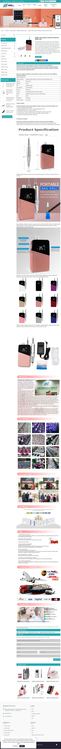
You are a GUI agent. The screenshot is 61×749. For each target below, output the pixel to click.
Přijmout (22, 746)
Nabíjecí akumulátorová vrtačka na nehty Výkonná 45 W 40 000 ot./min (39, 681)
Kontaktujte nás (54, 5)
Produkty (29, 5)
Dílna (33, 711)
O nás (23, 5)
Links (33, 726)
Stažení (39, 5)
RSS (32, 730)
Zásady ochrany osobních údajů (37, 735)
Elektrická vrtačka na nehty (33, 632)
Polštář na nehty (4, 72)
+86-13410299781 (20, 1)
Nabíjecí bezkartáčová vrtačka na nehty (47, 632)
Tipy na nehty (3, 53)
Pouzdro (33, 716)
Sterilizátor (3, 56)
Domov (19, 5)
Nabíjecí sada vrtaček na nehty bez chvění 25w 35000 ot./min (40, 30)
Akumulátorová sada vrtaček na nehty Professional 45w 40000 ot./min (24, 681)
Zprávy (34, 5)
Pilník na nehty (4, 61)
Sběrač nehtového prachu (6, 48)
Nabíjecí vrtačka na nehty (22, 30)
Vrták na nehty (13, 30)
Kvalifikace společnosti (36, 713)
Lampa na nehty (7, 726)
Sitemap (33, 728)
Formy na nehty (4, 64)
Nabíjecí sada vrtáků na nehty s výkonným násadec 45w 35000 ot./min (53, 681)
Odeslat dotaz (46, 5)
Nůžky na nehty (4, 69)
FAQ (32, 718)
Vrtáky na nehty (7, 732)
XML (32, 732)
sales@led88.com (7, 1)
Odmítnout (15, 746)
